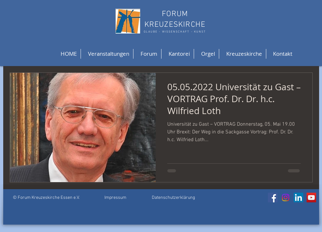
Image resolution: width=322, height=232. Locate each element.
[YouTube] (311, 197)
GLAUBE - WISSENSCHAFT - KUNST (175, 32)
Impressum (115, 197)
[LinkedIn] (298, 197)
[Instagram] (285, 197)
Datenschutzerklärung (173, 197)
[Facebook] (273, 197)
